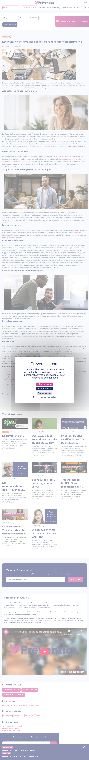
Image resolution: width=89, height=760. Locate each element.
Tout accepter (44, 384)
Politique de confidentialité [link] (44, 397)
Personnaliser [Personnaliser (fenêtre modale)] (44, 393)
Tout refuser (45, 389)
